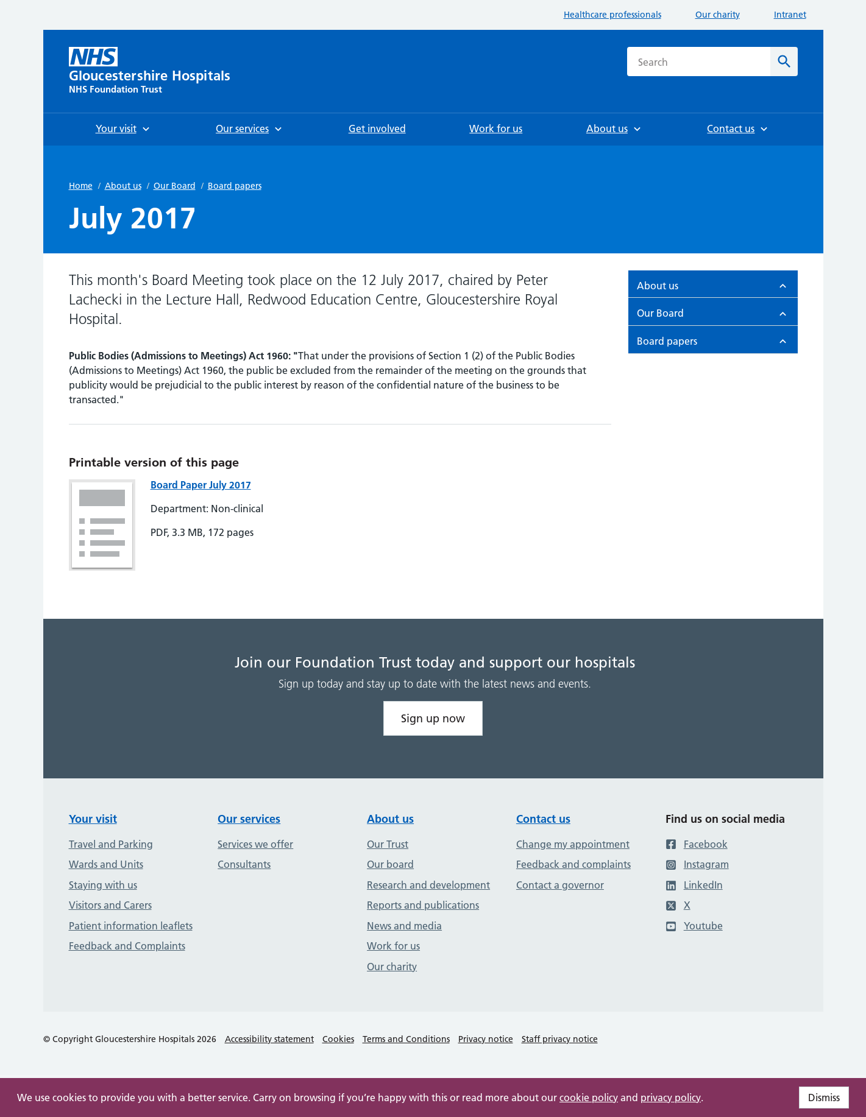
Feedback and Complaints (127, 946)
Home (81, 185)
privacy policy (671, 1097)
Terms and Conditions (406, 1039)
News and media (404, 926)
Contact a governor (560, 885)
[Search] (784, 61)
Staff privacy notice (560, 1039)
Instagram (697, 864)
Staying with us (103, 885)
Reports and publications (423, 905)
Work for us (393, 946)
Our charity (717, 14)
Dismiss (824, 1097)
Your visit (93, 819)
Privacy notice (485, 1039)
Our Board (175, 185)
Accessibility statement (269, 1039)
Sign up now (433, 718)
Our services (249, 819)
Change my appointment (573, 844)
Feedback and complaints (573, 864)
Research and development (428, 885)
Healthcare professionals (612, 14)
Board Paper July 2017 (201, 485)
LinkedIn (694, 885)
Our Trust (387, 844)
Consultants (244, 864)
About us (123, 185)
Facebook (696, 844)
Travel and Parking (111, 844)
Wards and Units (106, 864)
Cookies (338, 1039)
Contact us (543, 819)
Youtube (694, 926)
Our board (390, 864)
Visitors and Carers (110, 905)
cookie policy (588, 1097)
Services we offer (255, 844)
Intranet (790, 14)
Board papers (234, 185)
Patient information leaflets (131, 926)
